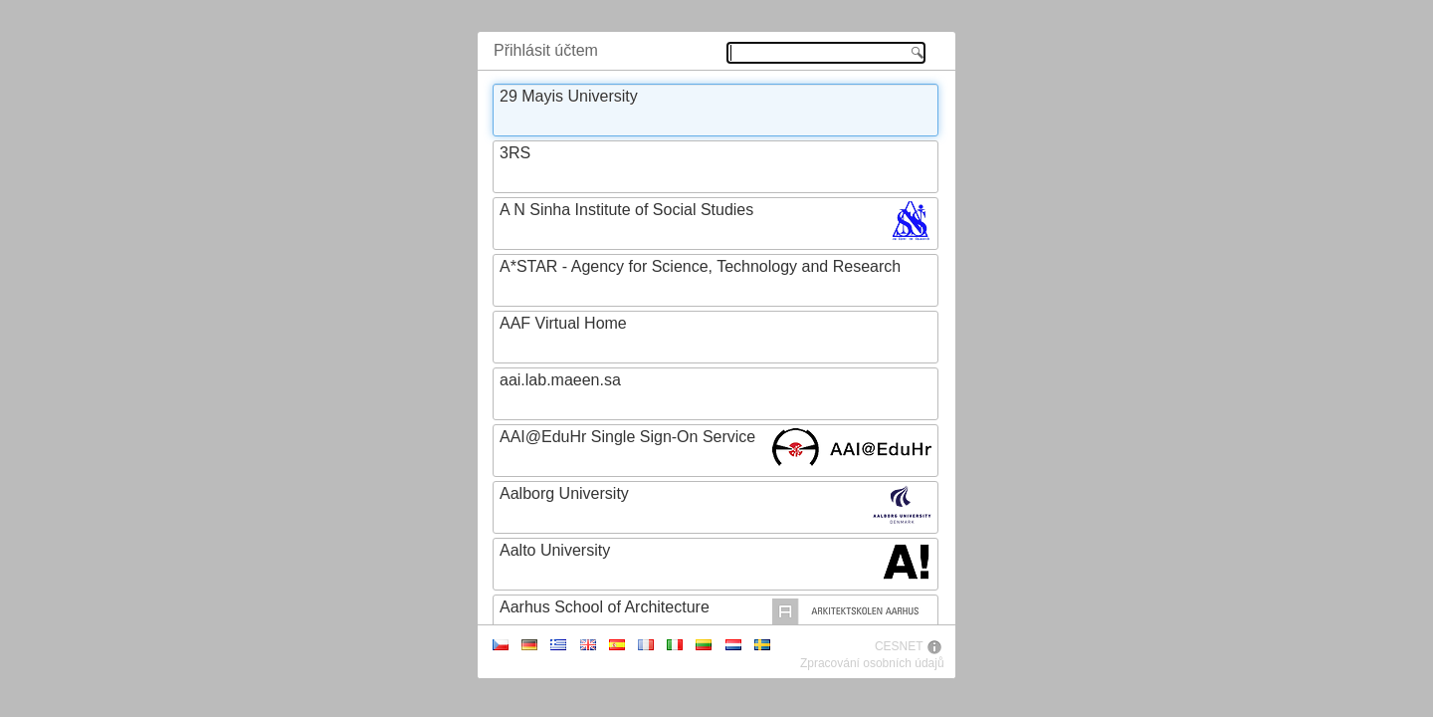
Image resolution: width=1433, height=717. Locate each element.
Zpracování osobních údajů (872, 663)
